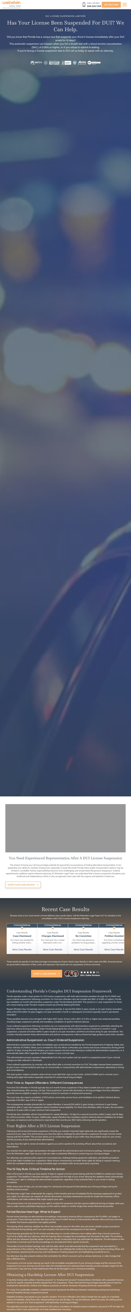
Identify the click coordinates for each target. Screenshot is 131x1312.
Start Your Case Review (21, 884)
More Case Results (22, 949)
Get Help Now (111, 4)
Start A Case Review (44, 973)
